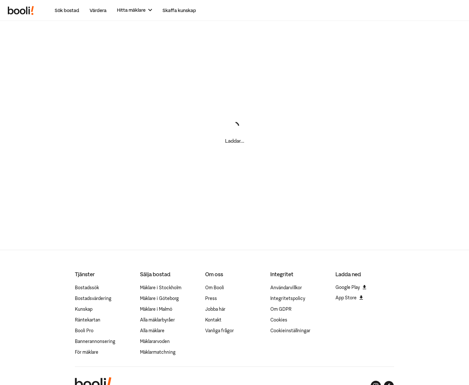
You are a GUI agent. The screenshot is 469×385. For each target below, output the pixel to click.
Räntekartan (87, 320)
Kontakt (213, 320)
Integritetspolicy (287, 298)
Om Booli (214, 288)
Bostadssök (87, 288)
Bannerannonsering (95, 341)
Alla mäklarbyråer (157, 320)
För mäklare (86, 352)
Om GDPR (280, 309)
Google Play (350, 287)
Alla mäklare (152, 331)
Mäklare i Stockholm (160, 288)
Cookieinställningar (290, 331)
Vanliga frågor (219, 331)
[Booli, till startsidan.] (21, 10)
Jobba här (215, 309)
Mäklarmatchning (158, 352)
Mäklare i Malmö (156, 309)
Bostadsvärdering (93, 298)
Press (211, 298)
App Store (349, 298)
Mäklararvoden (155, 341)
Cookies (278, 320)
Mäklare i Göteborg (159, 298)
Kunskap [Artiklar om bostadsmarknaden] (83, 309)
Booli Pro (84, 331)
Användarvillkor (286, 288)
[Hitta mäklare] (134, 10)
